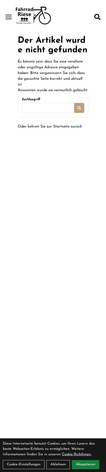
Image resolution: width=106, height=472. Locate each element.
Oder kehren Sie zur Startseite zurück (50, 126)
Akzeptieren (85, 464)
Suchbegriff (31, 99)
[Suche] (97, 17)
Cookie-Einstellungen (23, 464)
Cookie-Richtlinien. (76, 454)
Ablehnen (58, 464)
